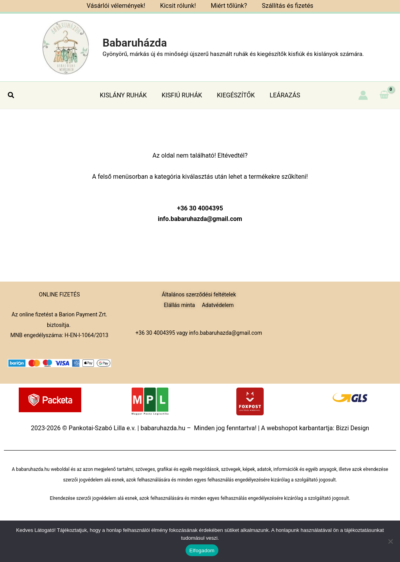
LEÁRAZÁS (281, 95)
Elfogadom (201, 550)
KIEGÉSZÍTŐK (235, 95)
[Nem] (390, 541)
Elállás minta (179, 305)
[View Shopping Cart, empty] (384, 95)
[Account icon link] (363, 95)
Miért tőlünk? (227, 5)
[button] (11, 95)
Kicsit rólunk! (179, 5)
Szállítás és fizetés (284, 5)
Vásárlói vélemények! (119, 5)
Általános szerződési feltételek (199, 294)
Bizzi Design (353, 428)
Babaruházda (134, 42)
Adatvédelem (218, 305)
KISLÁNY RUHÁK (127, 95)
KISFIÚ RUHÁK (183, 95)
